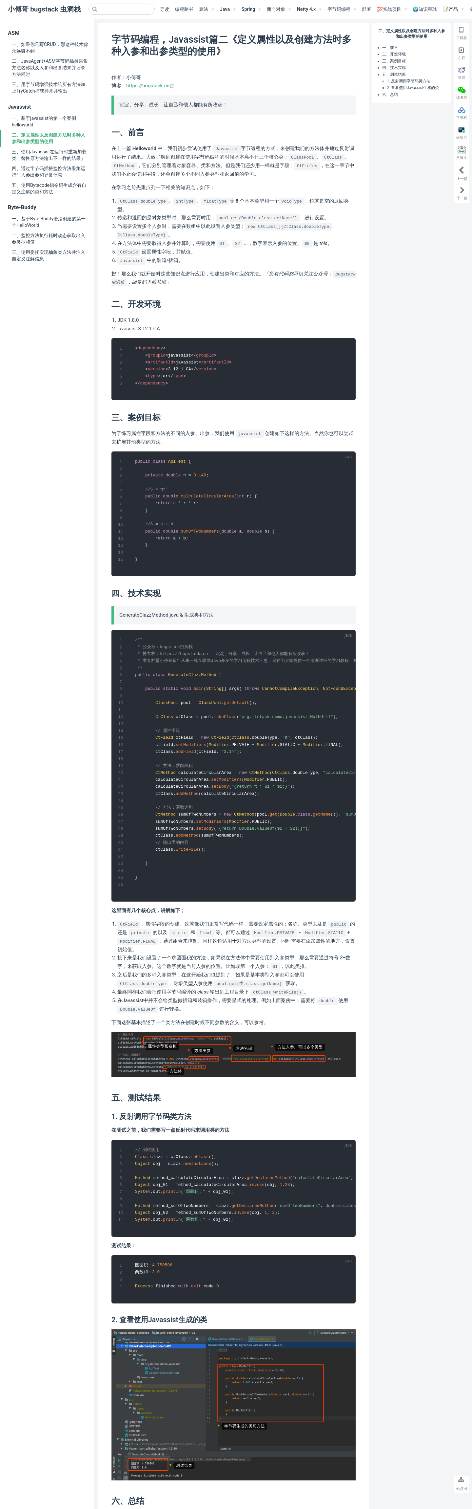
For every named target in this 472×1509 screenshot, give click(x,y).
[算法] (206, 9)
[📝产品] (453, 9)
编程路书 (184, 9)
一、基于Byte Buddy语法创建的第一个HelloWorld (49, 222)
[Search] (121, 9)
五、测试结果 (394, 75)
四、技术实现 (394, 68)
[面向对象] (279, 9)
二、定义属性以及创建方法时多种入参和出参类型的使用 (48, 138)
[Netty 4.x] (309, 9)
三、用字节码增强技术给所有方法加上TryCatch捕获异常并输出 (48, 88)
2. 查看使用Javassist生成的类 (413, 87)
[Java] (228, 9)
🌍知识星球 (425, 9)
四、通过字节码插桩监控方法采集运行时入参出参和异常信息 (48, 172)
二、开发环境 (394, 54)
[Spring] (251, 9)
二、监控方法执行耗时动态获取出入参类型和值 (48, 239)
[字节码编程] (341, 9)
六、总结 (390, 95)
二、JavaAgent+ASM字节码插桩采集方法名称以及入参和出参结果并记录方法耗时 (50, 67)
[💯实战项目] (392, 9)
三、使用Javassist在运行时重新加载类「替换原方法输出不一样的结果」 (49, 155)
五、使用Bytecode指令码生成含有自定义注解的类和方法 (49, 188)
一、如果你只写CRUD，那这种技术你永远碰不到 (50, 48)
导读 (164, 9)
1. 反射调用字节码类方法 (408, 81)
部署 (366, 9)
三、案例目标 (394, 61)
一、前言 (390, 48)
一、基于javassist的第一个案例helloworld (44, 121)
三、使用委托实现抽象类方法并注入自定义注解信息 (48, 255)
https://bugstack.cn (150, 86)
